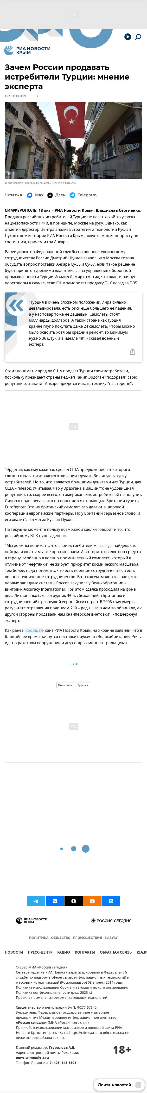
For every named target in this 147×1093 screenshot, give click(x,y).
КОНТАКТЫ (85, 953)
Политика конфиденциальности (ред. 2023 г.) (54, 993)
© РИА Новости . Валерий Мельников (27, 183)
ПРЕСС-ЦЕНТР (40, 953)
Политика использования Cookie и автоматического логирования (72, 988)
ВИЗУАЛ (111, 938)
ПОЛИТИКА (39, 938)
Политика (65, 685)
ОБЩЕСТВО (60, 938)
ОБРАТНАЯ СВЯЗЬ (116, 953)
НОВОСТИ (14, 953)
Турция (82, 685)
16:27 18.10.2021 (15, 96)
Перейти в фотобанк (64, 183)
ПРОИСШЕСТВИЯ (87, 938)
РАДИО (63, 953)
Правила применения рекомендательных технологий (61, 998)
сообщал (34, 630)
